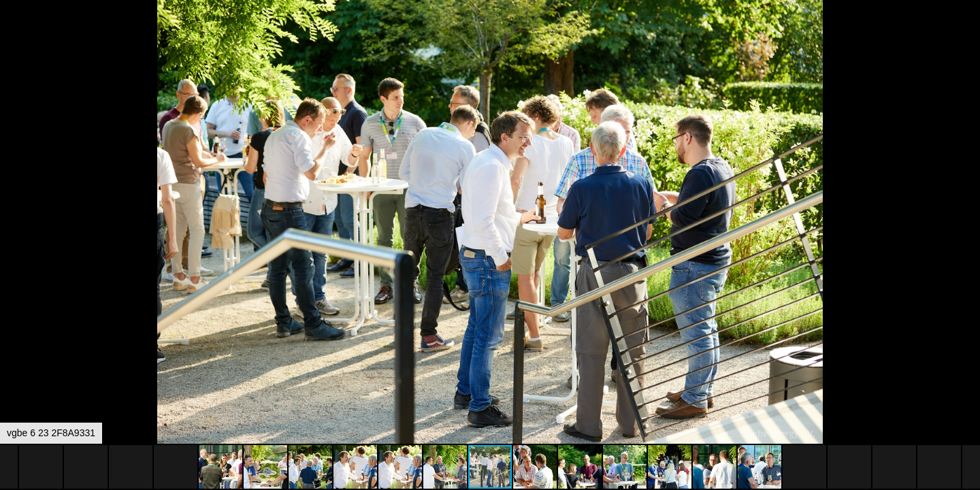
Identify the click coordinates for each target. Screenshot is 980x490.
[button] (968, 35)
